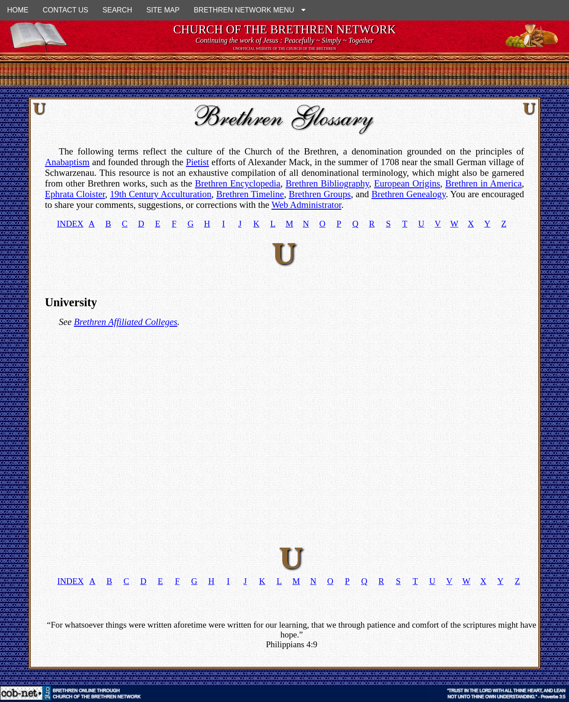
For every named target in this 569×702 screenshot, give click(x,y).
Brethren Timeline (250, 194)
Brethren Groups (320, 194)
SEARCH (117, 10)
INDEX (70, 223)
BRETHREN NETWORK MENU (249, 10)
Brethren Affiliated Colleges (125, 322)
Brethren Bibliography (327, 183)
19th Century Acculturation (160, 194)
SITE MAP (163, 10)
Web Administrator (306, 204)
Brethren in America (483, 183)
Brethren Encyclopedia (237, 183)
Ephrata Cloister (75, 194)
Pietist (197, 162)
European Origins (407, 183)
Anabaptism (67, 162)
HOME (17, 10)
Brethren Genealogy (409, 194)
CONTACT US (65, 10)
